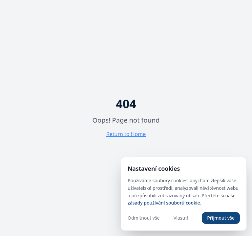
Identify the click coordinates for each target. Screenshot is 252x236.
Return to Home (126, 134)
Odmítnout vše (143, 218)
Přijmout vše (221, 218)
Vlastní (181, 218)
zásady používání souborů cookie (164, 203)
